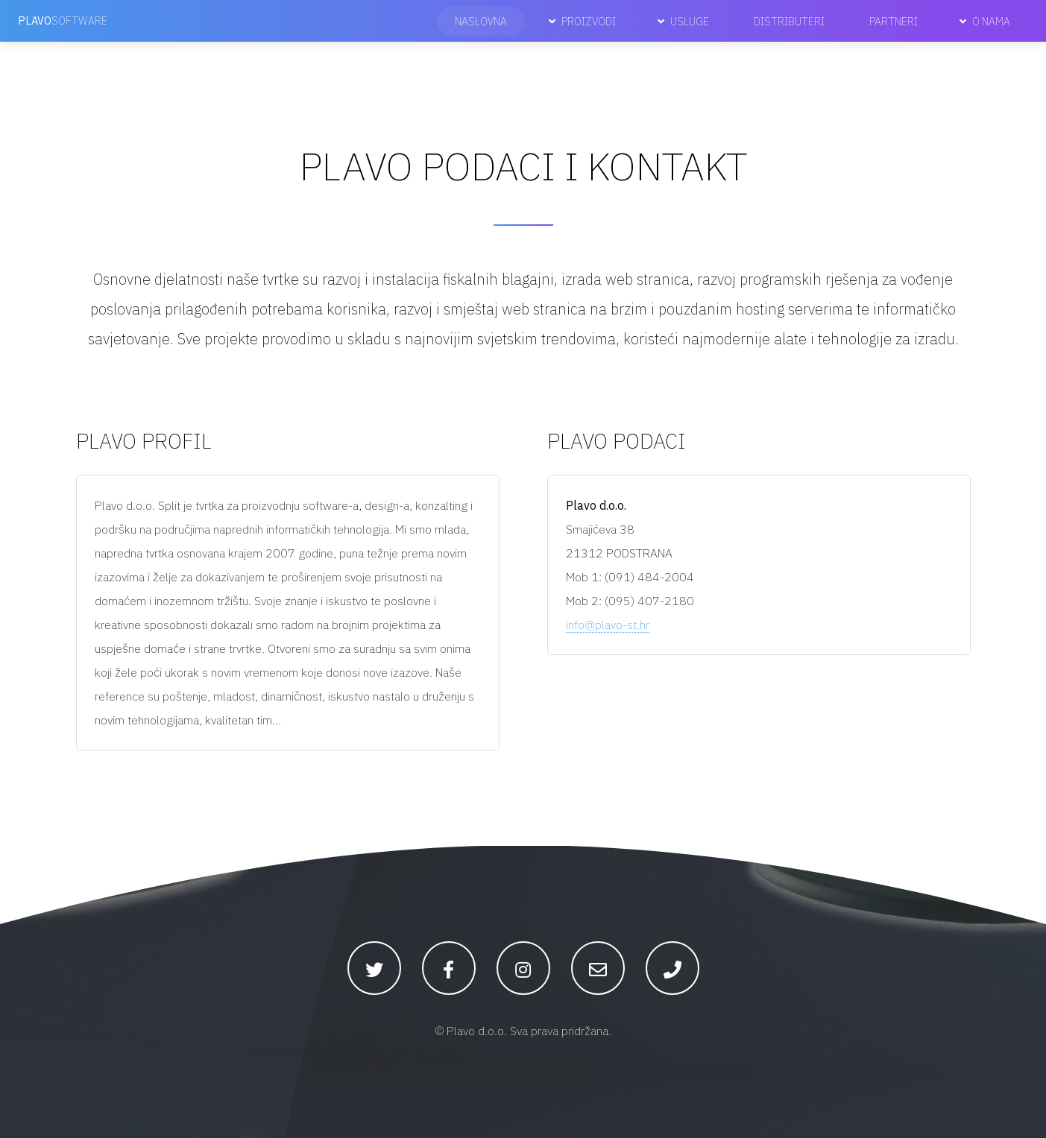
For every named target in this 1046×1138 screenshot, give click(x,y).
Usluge (689, 21)
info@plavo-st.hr (607, 624)
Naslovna (481, 21)
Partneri (893, 21)
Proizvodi (588, 21)
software (62, 20)
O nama (991, 21)
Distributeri (789, 21)
